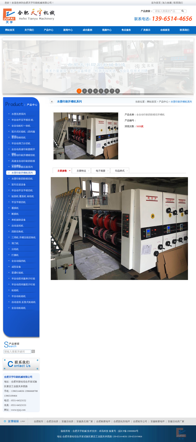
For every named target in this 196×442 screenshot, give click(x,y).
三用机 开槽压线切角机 (24, 237)
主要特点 (81, 170)
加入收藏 (167, 2)
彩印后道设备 (19, 184)
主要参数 (62, 170)
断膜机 (15, 214)
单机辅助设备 (19, 219)
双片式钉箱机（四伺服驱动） (23, 132)
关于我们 (29, 30)
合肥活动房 (52, 421)
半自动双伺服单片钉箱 (23, 278)
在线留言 (165, 30)
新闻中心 (68, 30)
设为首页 (156, 2)
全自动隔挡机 (19, 261)
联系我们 (178, 2)
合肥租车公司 (140, 421)
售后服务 (126, 30)
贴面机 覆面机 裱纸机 (23, 196)
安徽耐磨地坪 (158, 421)
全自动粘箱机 (19, 308)
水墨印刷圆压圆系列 (22, 167)
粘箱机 (15, 290)
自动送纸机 (17, 225)
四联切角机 (17, 231)
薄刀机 (15, 243)
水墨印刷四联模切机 (22, 178)
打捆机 (15, 255)
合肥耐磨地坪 (103, 421)
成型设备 (16, 266)
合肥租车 (38, 421)
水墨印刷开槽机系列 (22, 172)
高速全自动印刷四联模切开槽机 (23, 161)
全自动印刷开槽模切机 (23, 155)
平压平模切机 (19, 202)
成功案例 (87, 30)
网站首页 (10, 30)
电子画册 (100, 170)
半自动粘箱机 (19, 296)
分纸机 (15, 249)
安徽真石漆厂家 (84, 421)
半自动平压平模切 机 (22, 120)
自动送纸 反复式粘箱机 (24, 302)
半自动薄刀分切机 (21, 143)
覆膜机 (15, 208)
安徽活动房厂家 (176, 421)
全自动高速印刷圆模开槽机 (23, 150)
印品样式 (119, 170)
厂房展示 (145, 30)
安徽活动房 (67, 421)
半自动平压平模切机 (22, 190)
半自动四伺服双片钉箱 (23, 284)
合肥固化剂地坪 (121, 421)
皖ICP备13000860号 (128, 431)
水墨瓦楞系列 (19, 114)
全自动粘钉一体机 (21, 125)
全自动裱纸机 (19, 137)
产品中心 (48, 30)
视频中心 (107, 30)
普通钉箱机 (17, 272)
